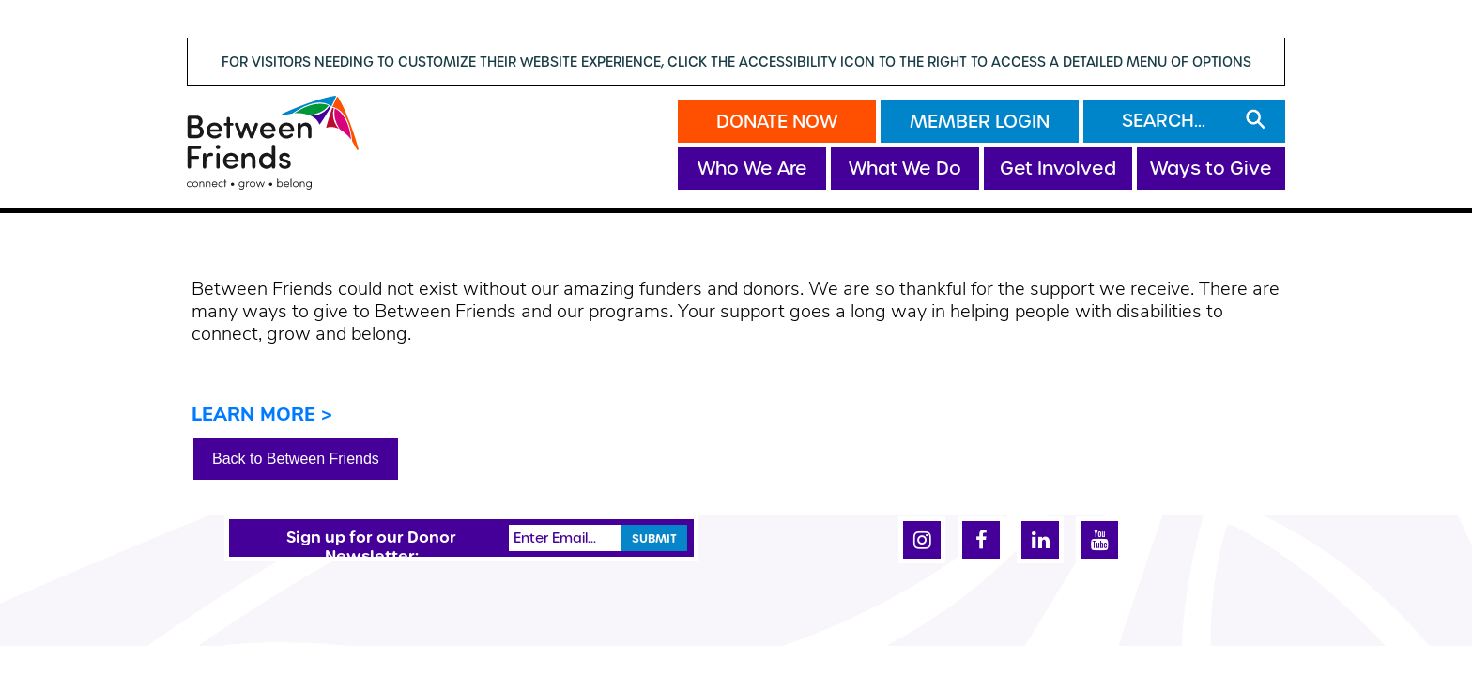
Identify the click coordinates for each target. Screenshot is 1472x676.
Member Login (980, 121)
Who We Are (752, 168)
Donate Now (776, 121)
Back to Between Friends (295, 459)
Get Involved (1058, 168)
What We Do (905, 168)
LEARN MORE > (262, 416)
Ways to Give (1211, 168)
